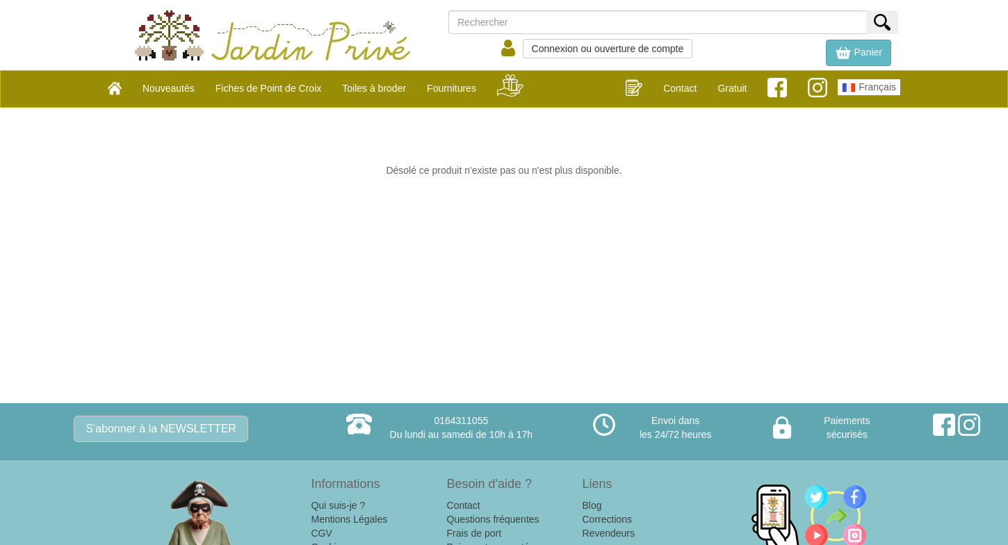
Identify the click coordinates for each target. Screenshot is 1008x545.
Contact (680, 88)
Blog (592, 505)
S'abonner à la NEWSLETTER (161, 428)
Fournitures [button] (451, 88)
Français (869, 88)
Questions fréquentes (493, 519)
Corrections (608, 519)
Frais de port (474, 533)
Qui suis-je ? (338, 505)
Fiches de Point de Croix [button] (269, 88)
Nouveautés (169, 88)
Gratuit (732, 88)
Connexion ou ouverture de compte (608, 48)
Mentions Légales (349, 519)
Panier (858, 52)
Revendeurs (609, 533)
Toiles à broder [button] (374, 88)
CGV (321, 533)
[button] (858, 53)
